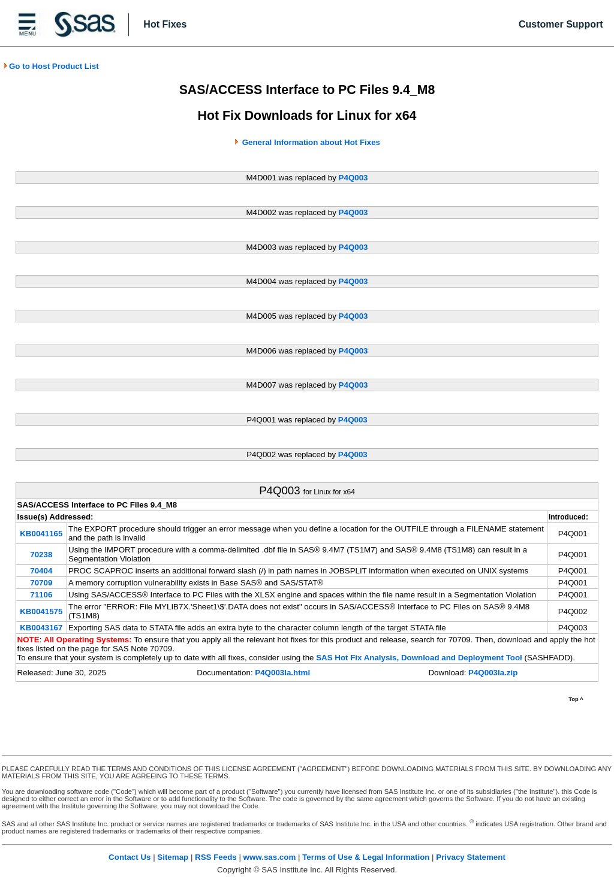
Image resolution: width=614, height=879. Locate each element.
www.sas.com (269, 857)
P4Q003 (353, 177)
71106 (41, 594)
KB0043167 (41, 627)
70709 (41, 582)
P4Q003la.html (282, 672)
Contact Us (130, 857)
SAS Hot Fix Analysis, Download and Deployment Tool (419, 657)
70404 (41, 570)
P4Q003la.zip (492, 672)
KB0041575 (41, 611)
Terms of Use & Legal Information (365, 857)
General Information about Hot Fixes (311, 142)
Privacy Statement (470, 857)
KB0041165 (41, 533)
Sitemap (172, 857)
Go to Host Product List (51, 66)
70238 (41, 554)
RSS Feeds (216, 857)
